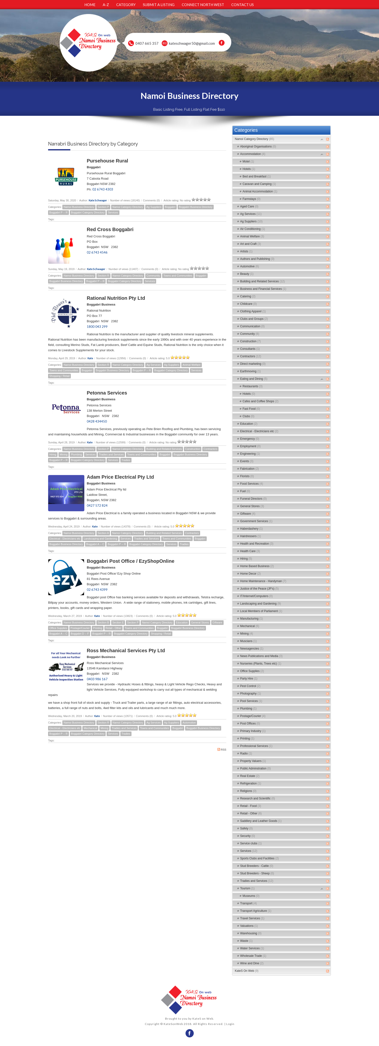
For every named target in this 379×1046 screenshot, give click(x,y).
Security (247, 836)
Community (153, 275)
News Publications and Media (261, 656)
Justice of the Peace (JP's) (259, 588)
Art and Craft (250, 244)
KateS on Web (202, 1018)
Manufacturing (251, 618)
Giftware (217, 622)
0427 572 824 (97, 505)
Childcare (248, 304)
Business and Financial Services (263, 289)
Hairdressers (250, 536)
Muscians (248, 641)
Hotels (249, 169)
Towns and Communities (177, 275)
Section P (103, 206)
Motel (248, 161)
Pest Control (250, 686)
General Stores (200, 622)
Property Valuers (253, 761)
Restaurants (253, 386)
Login (230, 1024)
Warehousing (251, 933)
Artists (246, 251)
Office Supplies (58, 628)
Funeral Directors (253, 498)
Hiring (52, 454)
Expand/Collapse (322, 139)
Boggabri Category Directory (88, 212)
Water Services (252, 948)
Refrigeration (250, 783)
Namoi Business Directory (79, 206)
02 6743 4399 (97, 590)
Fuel (245, 491)
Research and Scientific (257, 798)
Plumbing (76, 454)
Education (182, 622)
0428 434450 (97, 421)
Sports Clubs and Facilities (259, 858)
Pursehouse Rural (107, 160)
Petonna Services (107, 392)
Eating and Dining (254, 378)
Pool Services (251, 701)
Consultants (250, 349)
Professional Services (256, 746)
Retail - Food (250, 806)
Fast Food (251, 408)
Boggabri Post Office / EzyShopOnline (130, 561)
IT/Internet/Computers (256, 596)
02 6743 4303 (102, 189)
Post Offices (250, 723)
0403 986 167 (97, 679)
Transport (248, 903)
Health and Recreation (256, 543)
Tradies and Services (111, 454)
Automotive (189, 722)
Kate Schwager (98, 200)
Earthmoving (250, 371)
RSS (221, 749)
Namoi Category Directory (127, 206)
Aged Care (249, 206)
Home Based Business (257, 566)
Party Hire (248, 678)
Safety (246, 828)
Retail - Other (113, 628)
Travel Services (252, 918)
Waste (246, 941)
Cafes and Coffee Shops (261, 401)
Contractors (210, 448)
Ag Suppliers (153, 206)
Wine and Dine (252, 963)
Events (247, 461)
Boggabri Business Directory (195, 206)
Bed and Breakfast (257, 176)
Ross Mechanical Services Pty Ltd (126, 650)
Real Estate (250, 776)
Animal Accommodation (260, 191)
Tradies (126, 460)
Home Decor (250, 573)
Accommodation (252, 154)
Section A (103, 533)
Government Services (256, 521)
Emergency (249, 438)
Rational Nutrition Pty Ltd (116, 298)
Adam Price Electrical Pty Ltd (120, 477)
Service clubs (251, 843)
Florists (247, 476)
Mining (63, 454)
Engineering (250, 453)
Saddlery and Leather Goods (261, 821)
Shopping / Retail (59, 375)
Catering (247, 296)
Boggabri (170, 206)
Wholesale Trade (253, 956)
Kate (90, 358)
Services (113, 212)
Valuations (249, 926)
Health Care (250, 551)
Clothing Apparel (253, 311)
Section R (103, 275)
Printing (97, 628)
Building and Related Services (164, 448)
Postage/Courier (80, 628)
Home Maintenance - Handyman (263, 581)
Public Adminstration (255, 768)
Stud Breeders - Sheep (257, 873)
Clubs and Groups (254, 319)
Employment (250, 446)
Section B (103, 622)
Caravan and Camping (259, 184)
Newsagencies (251, 648)
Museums (251, 896)
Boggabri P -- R (58, 212)
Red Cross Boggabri (110, 229)
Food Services (251, 483)
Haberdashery (251, 528)
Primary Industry (253, 731)
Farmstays (252, 199)
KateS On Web (247, 971)
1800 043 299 (97, 327)
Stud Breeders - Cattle (256, 866)
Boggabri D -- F (80, 633)
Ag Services (153, 364)
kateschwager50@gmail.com (192, 43)
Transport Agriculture (255, 911)
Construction (192, 448)
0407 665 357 (147, 43)
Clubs (249, 416)
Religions (248, 791)
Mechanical (90, 728)
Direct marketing (253, 364)
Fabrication (249, 468)
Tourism (247, 888)
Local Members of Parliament (261, 611)
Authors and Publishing (257, 259)
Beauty (247, 274)
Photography (250, 693)
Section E (118, 622)
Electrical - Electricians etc (64, 538)
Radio (246, 753)
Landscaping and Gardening (100, 538)
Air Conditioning (252, 229)
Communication (252, 326)
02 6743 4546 (97, 252)
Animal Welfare (191, 364)
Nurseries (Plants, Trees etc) (260, 663)
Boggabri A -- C (95, 544)
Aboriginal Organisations (258, 146)
